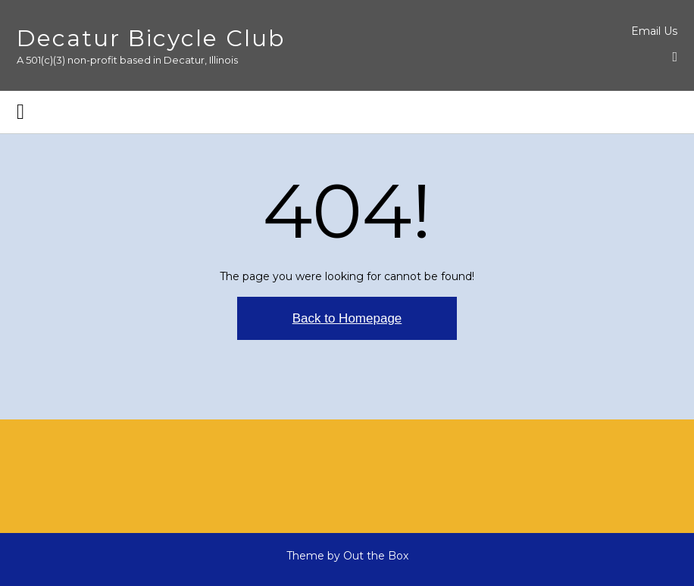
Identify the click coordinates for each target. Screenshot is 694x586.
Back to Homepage (347, 318)
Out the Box (375, 556)
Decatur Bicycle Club (151, 38)
